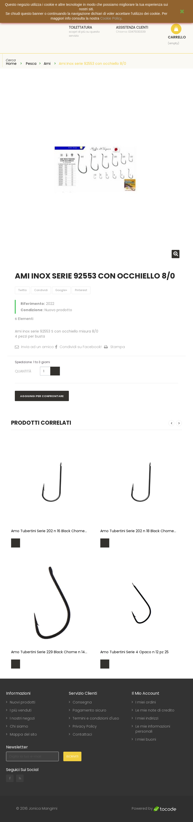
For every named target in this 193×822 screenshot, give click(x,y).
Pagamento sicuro (89, 710)
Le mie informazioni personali (152, 729)
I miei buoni (145, 739)
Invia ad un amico (37, 346)
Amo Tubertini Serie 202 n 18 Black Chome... (138, 530)
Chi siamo (19, 726)
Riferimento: (33, 303)
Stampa (117, 346)
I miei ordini (145, 702)
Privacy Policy (85, 726)
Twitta (22, 290)
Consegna (82, 702)
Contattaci (82, 734)
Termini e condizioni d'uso (96, 718)
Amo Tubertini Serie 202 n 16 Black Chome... (49, 530)
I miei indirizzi (146, 718)
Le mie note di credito (154, 710)
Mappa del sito (23, 734)
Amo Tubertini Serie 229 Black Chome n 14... (49, 651)
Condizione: (32, 309)
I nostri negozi (22, 718)
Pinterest (81, 290)
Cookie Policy (110, 18)
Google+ (61, 290)
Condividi (41, 290)
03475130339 (137, 32)
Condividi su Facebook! (81, 346)
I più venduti (20, 710)
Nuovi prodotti (22, 702)
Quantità (23, 371)
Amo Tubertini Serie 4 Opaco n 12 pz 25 (134, 651)
